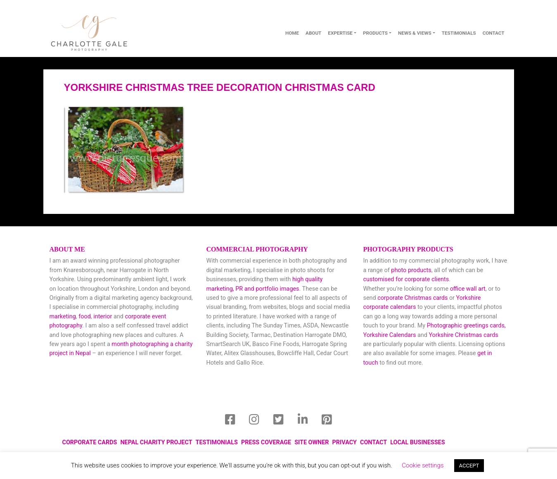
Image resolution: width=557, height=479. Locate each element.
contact (494, 33)
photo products (411, 270)
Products (375, 33)
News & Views (414, 33)
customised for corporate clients (406, 279)
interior (102, 316)
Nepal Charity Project (156, 442)
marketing (63, 316)
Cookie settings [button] (422, 465)
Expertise (340, 33)
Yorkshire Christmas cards (463, 335)
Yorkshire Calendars (389, 335)
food (84, 316)
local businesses (417, 442)
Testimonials (459, 33)
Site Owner (311, 442)
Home (292, 33)
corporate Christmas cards (413, 297)
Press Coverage (266, 442)
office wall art (467, 288)
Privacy (344, 442)
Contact (373, 442)
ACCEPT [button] (469, 465)
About (313, 33)
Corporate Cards (89, 442)
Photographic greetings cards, (466, 325)
